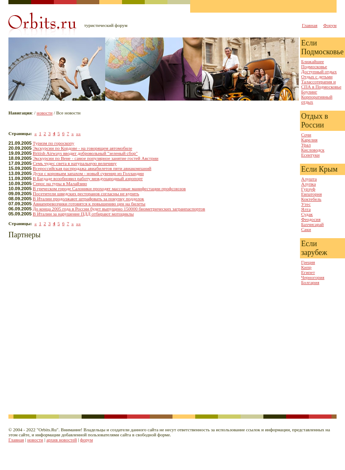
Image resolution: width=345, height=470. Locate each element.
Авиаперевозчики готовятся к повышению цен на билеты (89, 203)
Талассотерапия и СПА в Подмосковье (321, 84)
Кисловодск (312, 149)
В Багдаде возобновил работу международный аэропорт (88, 178)
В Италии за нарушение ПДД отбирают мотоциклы (83, 213)
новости (45, 112)
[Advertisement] (79, 328)
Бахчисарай (312, 224)
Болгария (310, 282)
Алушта (309, 178)
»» (78, 133)
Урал (306, 144)
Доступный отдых (319, 71)
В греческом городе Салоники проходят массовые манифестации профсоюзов (109, 188)
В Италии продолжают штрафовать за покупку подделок (88, 198)
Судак (307, 214)
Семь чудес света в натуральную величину (75, 163)
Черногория (312, 277)
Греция (308, 262)
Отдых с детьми (317, 76)
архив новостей (61, 439)
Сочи (306, 134)
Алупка (308, 183)
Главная (309, 25)
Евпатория (311, 193)
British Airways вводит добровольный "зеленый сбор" (85, 153)
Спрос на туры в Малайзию (60, 183)
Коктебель (311, 199)
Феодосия (311, 219)
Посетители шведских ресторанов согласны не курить (86, 193)
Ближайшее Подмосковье (314, 64)
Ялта (306, 209)
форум (86, 439)
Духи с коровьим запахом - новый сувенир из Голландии (88, 173)
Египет (308, 272)
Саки (306, 229)
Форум (330, 25)
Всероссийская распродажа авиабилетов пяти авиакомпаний (92, 168)
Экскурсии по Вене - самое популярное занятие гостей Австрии (96, 158)
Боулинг (309, 91)
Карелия (309, 139)
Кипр (306, 267)
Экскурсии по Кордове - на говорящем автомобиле (82, 148)
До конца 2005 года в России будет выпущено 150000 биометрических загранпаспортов (119, 208)
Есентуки (310, 154)
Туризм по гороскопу (53, 143)
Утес (306, 204)
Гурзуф (308, 188)
